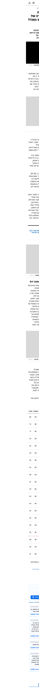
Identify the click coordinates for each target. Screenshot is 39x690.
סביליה (35, 572)
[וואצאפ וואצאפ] (8, 3)
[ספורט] (34, 8)
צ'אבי (30, 572)
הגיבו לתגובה (9, 614)
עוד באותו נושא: (32, 569)
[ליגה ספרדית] (15, 8)
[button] (30, 3)
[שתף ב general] (3, 3)
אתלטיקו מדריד (10, 569)
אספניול (26, 572)
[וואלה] (19, 3)
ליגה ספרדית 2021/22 (27, 406)
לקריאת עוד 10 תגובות (23, 685)
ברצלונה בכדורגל (21, 569)
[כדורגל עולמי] (26, 8)
